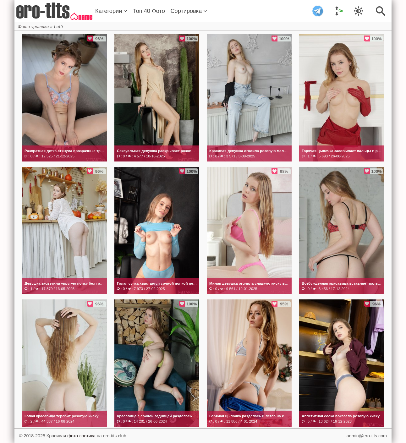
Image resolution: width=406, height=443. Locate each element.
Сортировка (188, 11)
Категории (111, 11)
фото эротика (81, 435)
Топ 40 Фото (149, 11)
